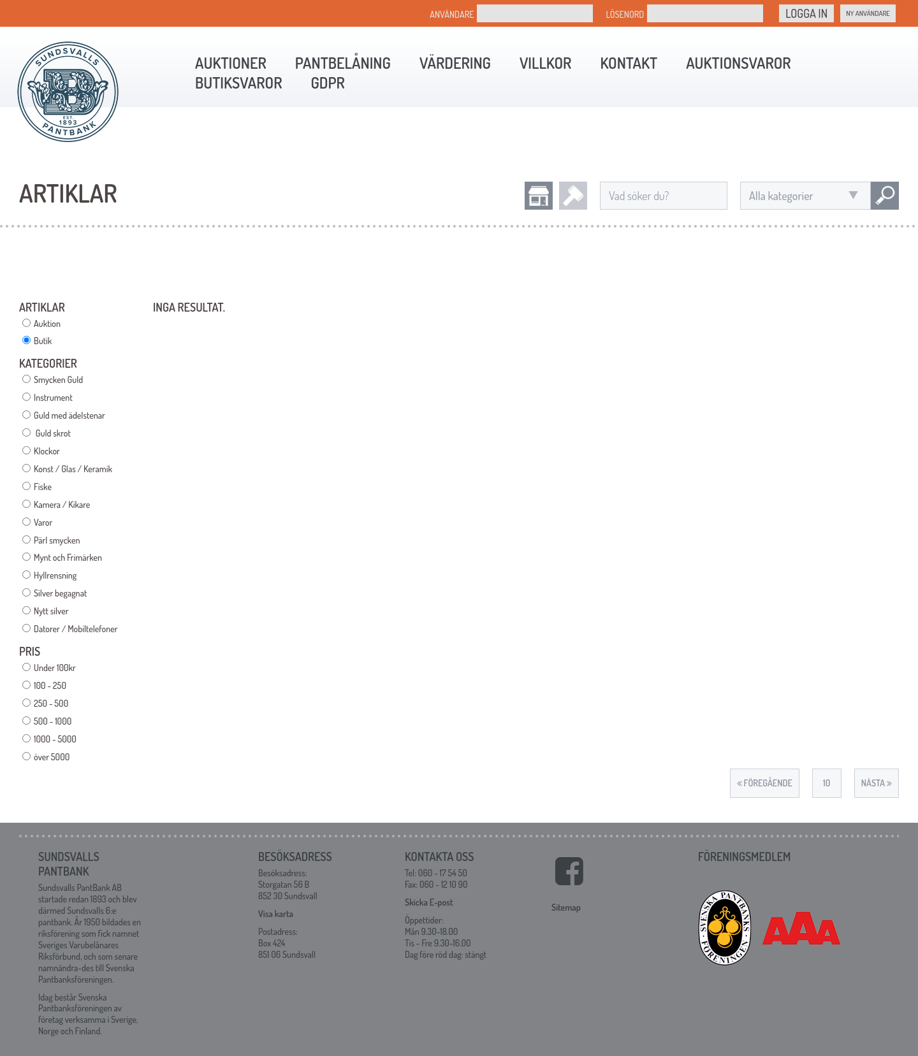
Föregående (764, 783)
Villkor (545, 63)
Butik (43, 340)
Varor (43, 522)
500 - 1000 (52, 721)
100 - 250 (50, 685)
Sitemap (566, 907)
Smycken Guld (58, 379)
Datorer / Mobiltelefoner (76, 628)
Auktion (47, 323)
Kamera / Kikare (62, 504)
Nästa (876, 783)
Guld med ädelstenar (69, 415)
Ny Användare (868, 13)
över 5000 (51, 756)
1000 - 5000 (55, 739)
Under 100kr (55, 667)
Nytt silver (51, 610)
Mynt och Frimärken (68, 557)
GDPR (327, 82)
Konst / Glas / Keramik (73, 468)
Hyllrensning (55, 575)
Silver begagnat (60, 593)
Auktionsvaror (738, 63)
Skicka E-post (429, 902)
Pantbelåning (343, 63)
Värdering (455, 63)
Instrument (53, 397)
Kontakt (628, 63)
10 (826, 783)
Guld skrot (52, 433)
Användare (452, 14)
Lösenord (625, 14)
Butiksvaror (238, 82)
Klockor (47, 450)
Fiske (43, 486)
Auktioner (230, 63)
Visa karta (275, 913)
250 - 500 (51, 703)
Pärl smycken (57, 540)
